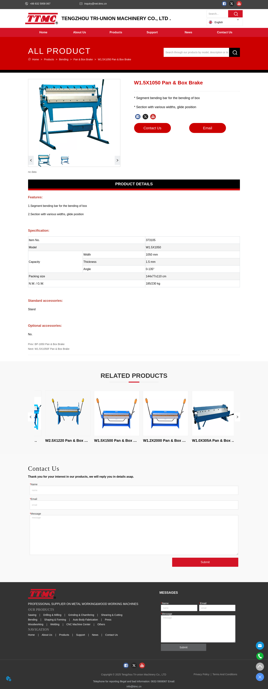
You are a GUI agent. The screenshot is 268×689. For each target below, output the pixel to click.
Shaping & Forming (55, 619)
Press (108, 619)
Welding (54, 624)
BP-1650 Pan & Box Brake (50, 344)
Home (36, 59)
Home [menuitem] (43, 32)
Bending (63, 59)
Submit (205, 562)
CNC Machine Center (78, 624)
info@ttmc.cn (134, 686)
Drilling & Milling (52, 614)
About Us (47, 634)
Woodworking (35, 624)
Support (80, 634)
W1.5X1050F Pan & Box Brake (52, 348)
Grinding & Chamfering (81, 614)
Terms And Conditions (225, 674)
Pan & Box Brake (83, 59)
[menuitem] (79, 32)
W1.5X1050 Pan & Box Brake (114, 59)
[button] (80, 32)
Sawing (32, 614)
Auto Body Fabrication (85, 619)
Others (101, 624)
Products (49, 59)
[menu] (134, 32)
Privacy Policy (201, 674)
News (95, 634)
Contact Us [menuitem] (224, 32)
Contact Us (111, 634)
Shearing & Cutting (111, 614)
